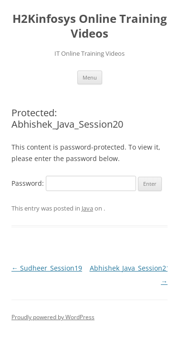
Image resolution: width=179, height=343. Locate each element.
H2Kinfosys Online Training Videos (89, 26)
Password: (73, 183)
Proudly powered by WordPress (53, 317)
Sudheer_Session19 (46, 267)
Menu (90, 77)
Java (87, 208)
